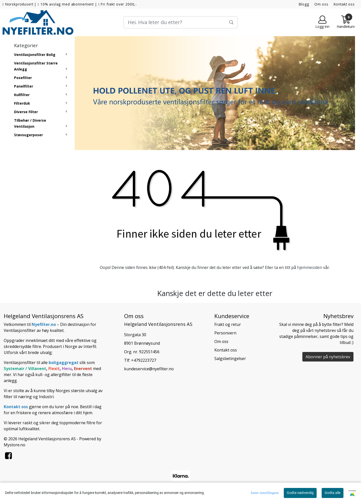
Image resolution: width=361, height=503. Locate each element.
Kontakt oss (344, 4)
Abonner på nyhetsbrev (328, 357)
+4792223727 (143, 360)
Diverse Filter (26, 111)
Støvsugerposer (28, 134)
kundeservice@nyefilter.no (149, 369)
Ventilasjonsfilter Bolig (34, 54)
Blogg (304, 4)
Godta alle (332, 493)
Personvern (225, 333)
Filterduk (22, 103)
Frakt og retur (227, 324)
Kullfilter (22, 94)
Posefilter (23, 77)
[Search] (180, 22)
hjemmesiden (309, 267)
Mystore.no (14, 445)
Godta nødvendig (300, 493)
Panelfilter (23, 86)
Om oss (321, 4)
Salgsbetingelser (230, 358)
